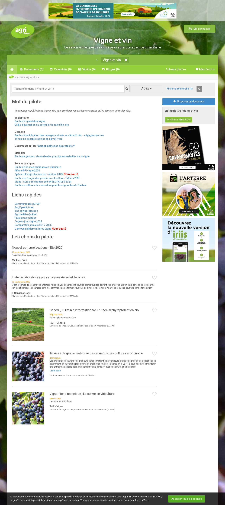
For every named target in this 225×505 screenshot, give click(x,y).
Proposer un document (188, 101)
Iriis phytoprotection (26, 211)
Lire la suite (55, 371)
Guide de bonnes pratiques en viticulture (38, 167)
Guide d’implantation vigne (30, 121)
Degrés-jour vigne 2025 (28, 221)
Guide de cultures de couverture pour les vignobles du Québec (50, 185)
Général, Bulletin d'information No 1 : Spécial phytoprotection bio (94, 310)
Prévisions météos (25, 218)
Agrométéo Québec (26, 214)
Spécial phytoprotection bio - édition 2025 (39, 174)
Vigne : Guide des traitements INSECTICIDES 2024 (43, 181)
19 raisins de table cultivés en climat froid (39, 139)
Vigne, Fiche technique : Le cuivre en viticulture (82, 394)
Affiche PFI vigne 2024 (27, 170)
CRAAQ (158, 496)
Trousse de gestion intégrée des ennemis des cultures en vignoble (96, 353)
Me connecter (198, 28)
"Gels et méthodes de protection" (56, 146)
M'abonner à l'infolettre (178, 119)
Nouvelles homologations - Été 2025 (37, 248)
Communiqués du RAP (27, 203)
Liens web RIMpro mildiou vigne (33, 228)
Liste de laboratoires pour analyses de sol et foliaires (48, 277)
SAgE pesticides (24, 207)
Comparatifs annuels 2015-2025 (33, 225)
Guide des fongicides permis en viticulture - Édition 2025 (47, 178)
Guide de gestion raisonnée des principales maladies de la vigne (52, 156)
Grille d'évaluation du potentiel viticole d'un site (42, 125)
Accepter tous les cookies (187, 498)
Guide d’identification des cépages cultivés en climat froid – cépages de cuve (59, 135)
